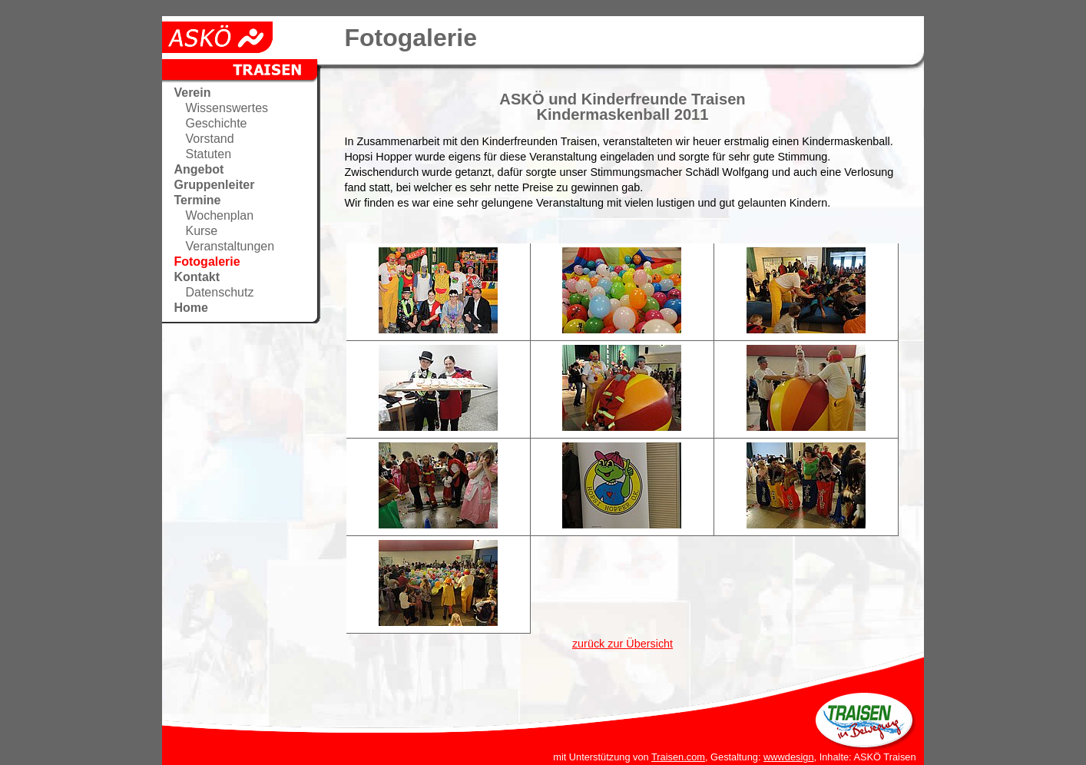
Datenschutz (219, 292)
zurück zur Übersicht (622, 644)
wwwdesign (788, 757)
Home (190, 307)
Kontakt (197, 276)
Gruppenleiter (214, 184)
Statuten (208, 154)
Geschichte (216, 123)
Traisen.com (678, 757)
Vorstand (209, 138)
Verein (192, 92)
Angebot (198, 169)
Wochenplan (219, 215)
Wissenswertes (226, 107)
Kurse (201, 230)
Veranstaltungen (229, 246)
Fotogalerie (207, 261)
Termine (197, 200)
